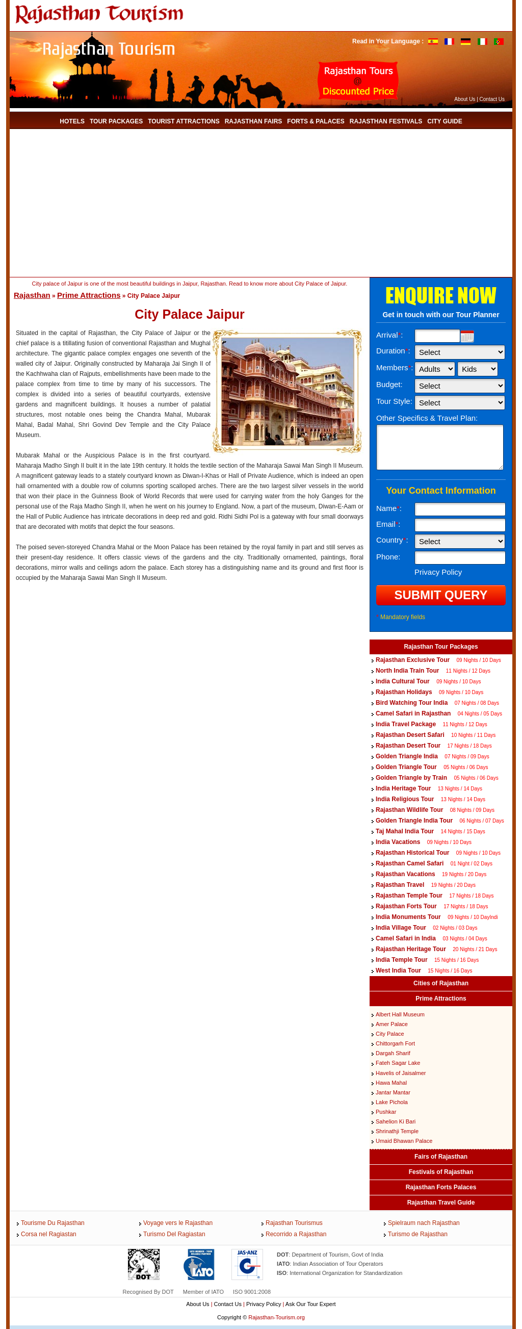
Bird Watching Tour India (412, 702)
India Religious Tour (405, 799)
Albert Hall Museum (400, 1014)
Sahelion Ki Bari (395, 1121)
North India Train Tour (407, 670)
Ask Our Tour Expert (310, 1304)
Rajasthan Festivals (386, 121)
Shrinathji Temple (397, 1131)
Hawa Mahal (391, 1083)
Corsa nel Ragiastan (48, 1234)
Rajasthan (32, 295)
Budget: (389, 384)
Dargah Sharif (393, 1053)
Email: (388, 524)
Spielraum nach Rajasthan (424, 1222)
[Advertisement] (195, 203)
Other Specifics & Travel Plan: (427, 418)
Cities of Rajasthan (440, 983)
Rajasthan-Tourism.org (276, 1317)
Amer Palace (392, 1024)
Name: (389, 508)
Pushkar (386, 1112)
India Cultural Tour (403, 681)
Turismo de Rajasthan (418, 1234)
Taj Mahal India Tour (405, 831)
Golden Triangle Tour (406, 767)
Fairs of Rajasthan (440, 1156)
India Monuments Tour (408, 917)
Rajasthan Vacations (405, 874)
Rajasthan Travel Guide (441, 1202)
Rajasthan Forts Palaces (441, 1187)
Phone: (388, 556)
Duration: (393, 350)
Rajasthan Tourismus (294, 1222)
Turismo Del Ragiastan (174, 1234)
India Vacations (398, 842)
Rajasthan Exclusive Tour (413, 659)
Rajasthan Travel (400, 884)
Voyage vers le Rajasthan (178, 1222)
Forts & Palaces (315, 121)
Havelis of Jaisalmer (401, 1073)
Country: (392, 539)
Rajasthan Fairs (253, 121)
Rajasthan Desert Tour (408, 745)
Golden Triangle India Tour (414, 820)
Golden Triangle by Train (411, 777)
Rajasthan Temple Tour (409, 895)
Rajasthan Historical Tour (412, 852)
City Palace (390, 1034)
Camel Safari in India (406, 938)
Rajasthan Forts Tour (406, 906)
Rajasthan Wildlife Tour (409, 809)
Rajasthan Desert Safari (410, 734)
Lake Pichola (392, 1102)
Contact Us (492, 99)
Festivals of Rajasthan (441, 1171)
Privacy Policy (263, 1304)
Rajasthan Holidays (404, 692)
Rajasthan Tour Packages (441, 646)
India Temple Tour (402, 959)
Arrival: (389, 334)
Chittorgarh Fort (395, 1043)
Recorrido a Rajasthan (296, 1234)
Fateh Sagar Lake (398, 1063)
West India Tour (398, 970)
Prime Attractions (88, 295)
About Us (464, 99)
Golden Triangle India (407, 756)
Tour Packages (116, 121)
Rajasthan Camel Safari (409, 863)
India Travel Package (406, 724)
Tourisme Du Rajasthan (53, 1222)
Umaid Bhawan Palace (404, 1141)
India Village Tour (401, 927)
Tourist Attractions (183, 121)
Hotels (72, 121)
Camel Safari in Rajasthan (414, 713)
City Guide (444, 121)
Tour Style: (394, 401)
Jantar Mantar (393, 1092)
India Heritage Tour (403, 788)
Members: (394, 367)
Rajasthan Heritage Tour (411, 949)
